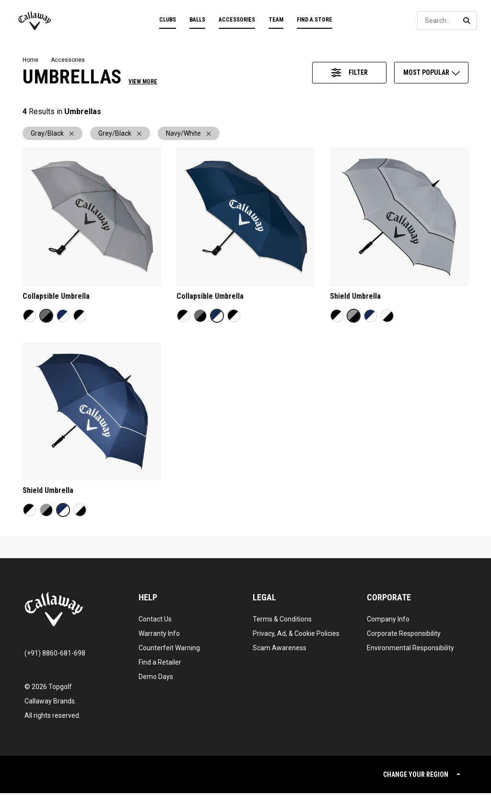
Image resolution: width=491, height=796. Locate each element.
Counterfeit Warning (169, 651)
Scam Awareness (279, 651)
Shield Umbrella (355, 299)
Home (30, 60)
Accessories (68, 60)
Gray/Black (52, 135)
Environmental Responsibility (410, 651)
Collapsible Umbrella (56, 299)
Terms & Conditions (282, 622)
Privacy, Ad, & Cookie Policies (296, 636)
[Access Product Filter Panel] (349, 72)
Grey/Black (120, 135)
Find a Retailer (160, 665)
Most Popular (432, 72)
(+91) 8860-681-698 (54, 656)
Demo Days (156, 679)
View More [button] (143, 81)
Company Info (388, 622)
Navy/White (188, 135)
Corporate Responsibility (404, 636)
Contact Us (155, 622)
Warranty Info (159, 636)
